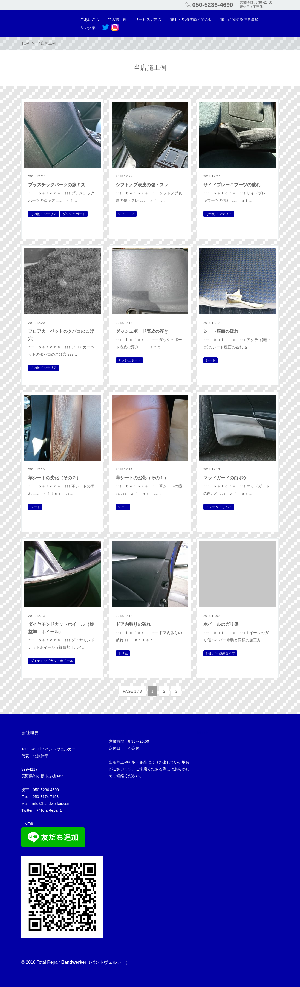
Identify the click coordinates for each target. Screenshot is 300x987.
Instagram (115, 27)
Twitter (105, 27)
